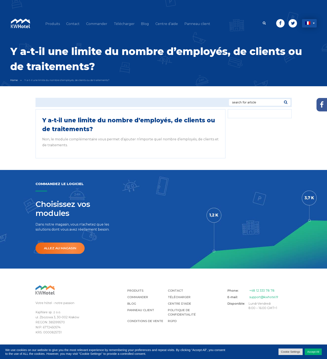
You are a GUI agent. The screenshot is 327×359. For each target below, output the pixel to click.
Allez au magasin (61, 247)
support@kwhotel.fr (263, 296)
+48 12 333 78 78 (261, 290)
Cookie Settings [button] (290, 351)
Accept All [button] (313, 351)
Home (14, 79)
